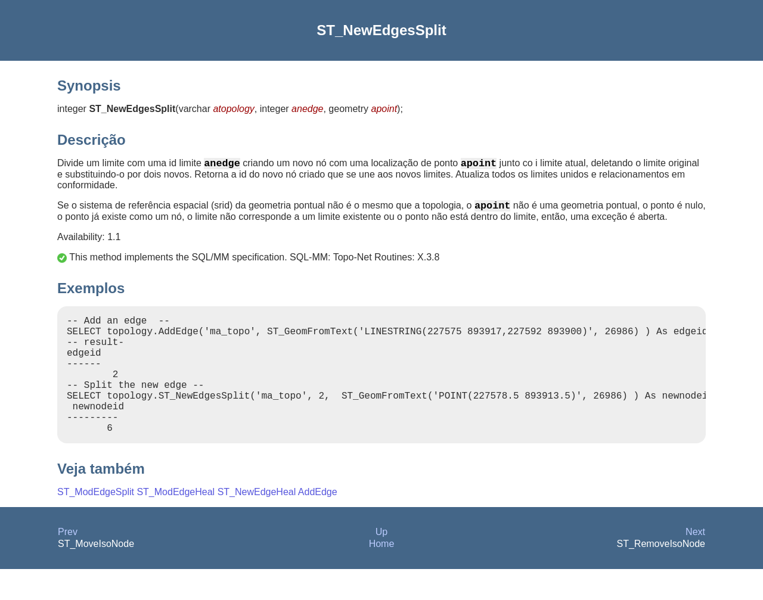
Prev (67, 563)
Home (382, 575)
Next (695, 563)
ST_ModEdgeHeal (176, 523)
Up (381, 563)
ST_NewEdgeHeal (257, 523)
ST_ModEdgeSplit (95, 523)
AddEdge (317, 523)
